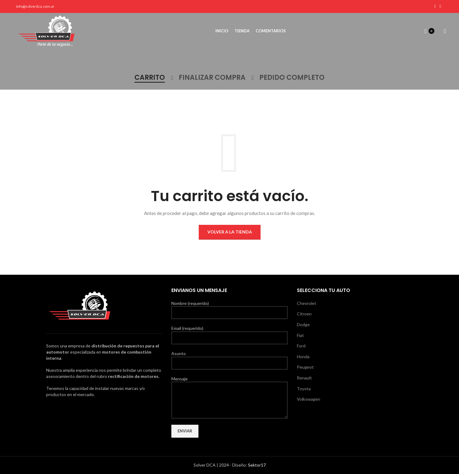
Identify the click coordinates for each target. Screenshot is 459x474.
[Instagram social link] (440, 6)
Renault (304, 377)
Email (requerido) (229, 333)
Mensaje (229, 389)
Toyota (304, 388)
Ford (301, 345)
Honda (303, 356)
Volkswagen (308, 399)
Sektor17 (257, 465)
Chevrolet (306, 303)
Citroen (304, 313)
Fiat (300, 335)
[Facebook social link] (434, 6)
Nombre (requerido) (229, 308)
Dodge (303, 324)
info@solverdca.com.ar (35, 6)
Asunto (229, 358)
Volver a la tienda (229, 231)
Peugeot (305, 367)
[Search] (443, 31)
